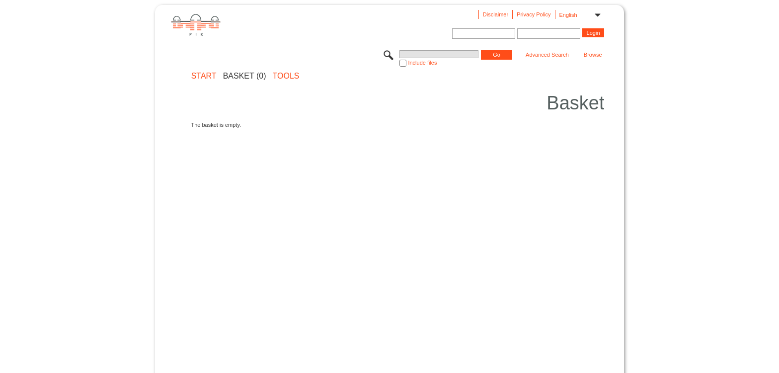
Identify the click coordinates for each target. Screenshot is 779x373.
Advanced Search (547, 55)
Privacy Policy (533, 14)
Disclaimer (495, 14)
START (204, 76)
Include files (422, 63)
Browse (593, 55)
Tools (286, 76)
